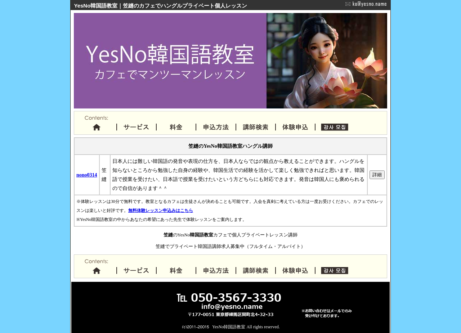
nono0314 (86, 175)
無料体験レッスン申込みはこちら (160, 210)
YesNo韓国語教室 (228, 326)
